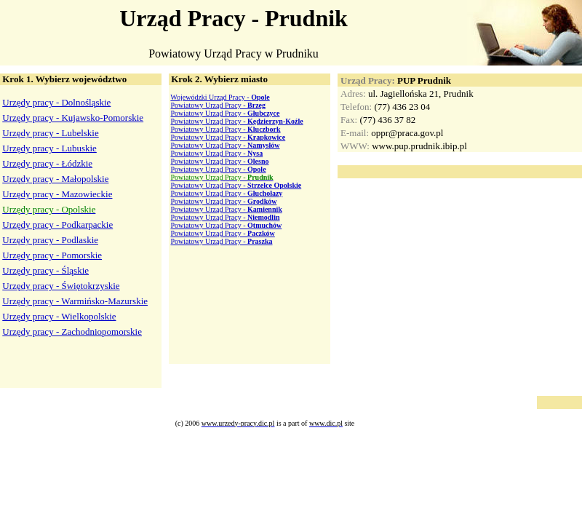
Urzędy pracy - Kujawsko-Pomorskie (72, 117)
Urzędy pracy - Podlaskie (50, 239)
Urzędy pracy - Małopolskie (55, 178)
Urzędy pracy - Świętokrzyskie (60, 285)
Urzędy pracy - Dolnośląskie (56, 102)
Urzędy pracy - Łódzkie (47, 163)
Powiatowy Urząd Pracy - (218, 105)
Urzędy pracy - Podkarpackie (57, 224)
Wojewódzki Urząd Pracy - (219, 97)
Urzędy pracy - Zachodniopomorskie (72, 331)
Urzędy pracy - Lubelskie (50, 132)
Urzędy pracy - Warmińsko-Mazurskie (75, 300)
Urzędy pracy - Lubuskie (49, 148)
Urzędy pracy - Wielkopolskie (59, 316)
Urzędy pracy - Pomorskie (52, 255)
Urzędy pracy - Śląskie (45, 270)
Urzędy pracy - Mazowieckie (57, 193)
